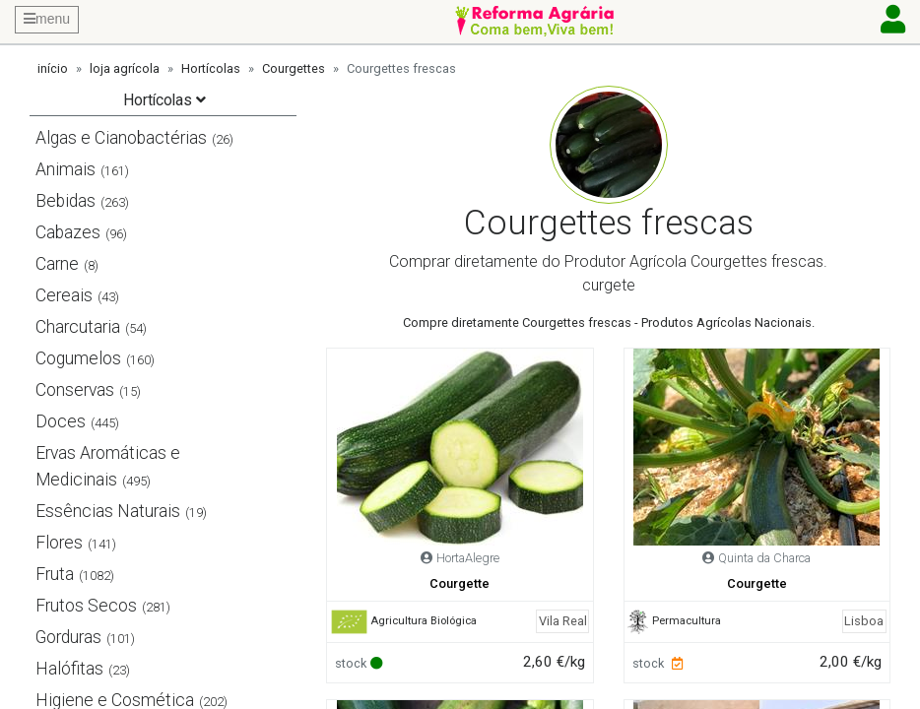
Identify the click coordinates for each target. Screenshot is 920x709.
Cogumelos (78, 358)
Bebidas (65, 201)
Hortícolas (210, 68)
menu (47, 19)
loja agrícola (125, 68)
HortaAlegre (467, 557)
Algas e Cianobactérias (121, 138)
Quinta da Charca (764, 557)
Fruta (54, 574)
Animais (65, 169)
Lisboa (864, 620)
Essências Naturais (107, 511)
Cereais (64, 295)
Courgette (459, 583)
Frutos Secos (86, 605)
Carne (57, 264)
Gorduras (68, 637)
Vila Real (563, 620)
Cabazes (67, 232)
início (52, 68)
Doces (60, 421)
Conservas (74, 390)
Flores (59, 542)
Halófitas (69, 668)
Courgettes (293, 68)
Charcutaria (77, 327)
